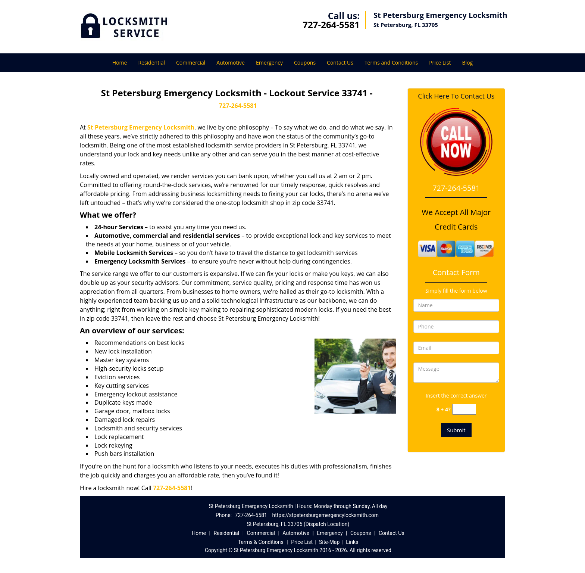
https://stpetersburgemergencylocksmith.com (325, 515)
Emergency (269, 62)
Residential (151, 62)
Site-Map (329, 542)
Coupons (305, 62)
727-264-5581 (331, 24)
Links (352, 542)
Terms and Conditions (391, 62)
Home (119, 62)
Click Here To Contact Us (456, 96)
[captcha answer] (464, 409)
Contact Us (340, 62)
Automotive (230, 62)
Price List (440, 62)
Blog (467, 62)
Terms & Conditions (261, 542)
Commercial (190, 62)
